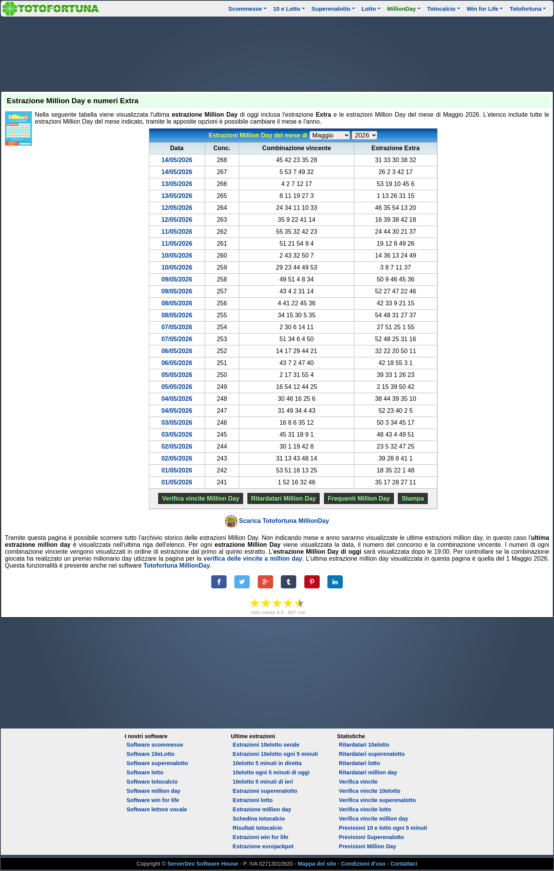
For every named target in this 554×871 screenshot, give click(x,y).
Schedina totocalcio (259, 819)
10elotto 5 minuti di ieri (263, 782)
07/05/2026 (176, 327)
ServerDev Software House (202, 864)
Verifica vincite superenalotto (377, 800)
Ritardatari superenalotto (372, 754)
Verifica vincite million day (373, 819)
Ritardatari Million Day (283, 498)
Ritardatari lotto (359, 763)
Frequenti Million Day (359, 498)
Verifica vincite (358, 782)
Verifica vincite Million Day (200, 498)
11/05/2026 (176, 231)
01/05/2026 (176, 470)
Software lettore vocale (157, 809)
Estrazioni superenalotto (265, 791)
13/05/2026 (176, 184)
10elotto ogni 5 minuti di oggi (271, 772)
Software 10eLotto (151, 754)
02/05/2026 (176, 446)
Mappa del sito (317, 864)
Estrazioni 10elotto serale (266, 745)
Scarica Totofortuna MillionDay (284, 521)
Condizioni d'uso (363, 864)
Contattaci (403, 864)
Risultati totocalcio (257, 828)
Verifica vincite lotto (365, 809)
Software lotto (145, 772)
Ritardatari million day (368, 772)
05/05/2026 (176, 375)
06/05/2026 (176, 351)
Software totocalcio (152, 782)
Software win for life (153, 800)
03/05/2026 (176, 422)
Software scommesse (155, 745)
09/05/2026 (176, 279)
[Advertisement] (277, 52)
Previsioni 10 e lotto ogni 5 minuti (383, 828)
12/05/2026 (176, 207)
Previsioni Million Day (367, 846)
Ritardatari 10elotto (364, 745)
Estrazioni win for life (261, 837)
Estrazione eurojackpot (263, 846)
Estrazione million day (262, 809)
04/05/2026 (176, 398)
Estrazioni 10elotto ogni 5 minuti (275, 754)
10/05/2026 (176, 255)
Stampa (413, 498)
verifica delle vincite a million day (253, 558)
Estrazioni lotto (253, 800)
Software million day (153, 791)
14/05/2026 (176, 160)
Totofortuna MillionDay (177, 565)
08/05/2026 (176, 303)
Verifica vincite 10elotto (369, 791)
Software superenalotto (157, 763)
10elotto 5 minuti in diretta (267, 763)
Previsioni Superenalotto (371, 837)
